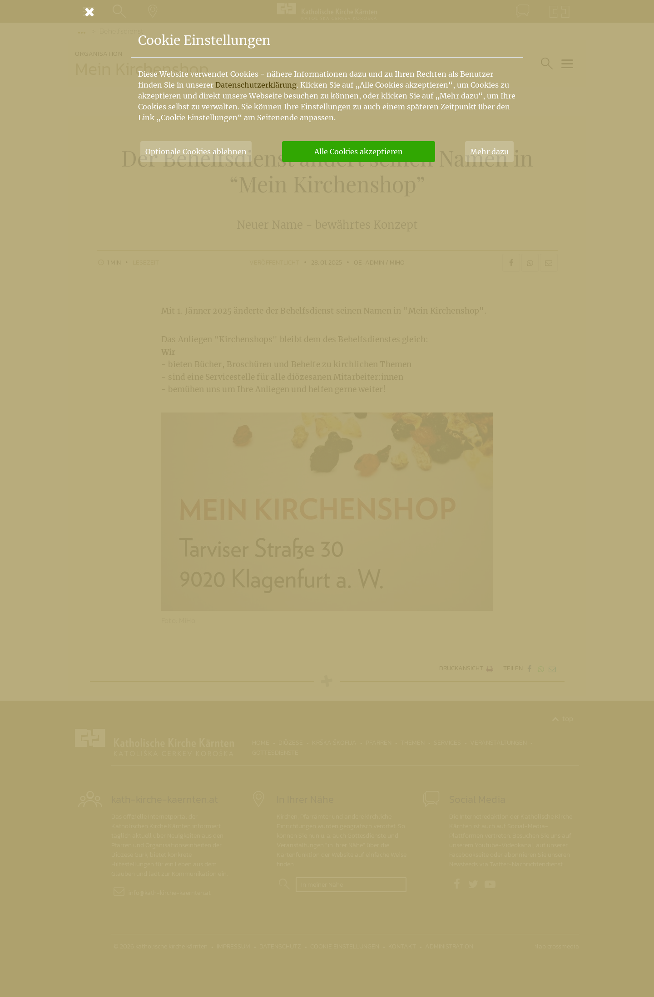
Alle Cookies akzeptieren (358, 151)
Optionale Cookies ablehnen (196, 151)
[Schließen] (327, 12)
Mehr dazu (489, 151)
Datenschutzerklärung (256, 84)
